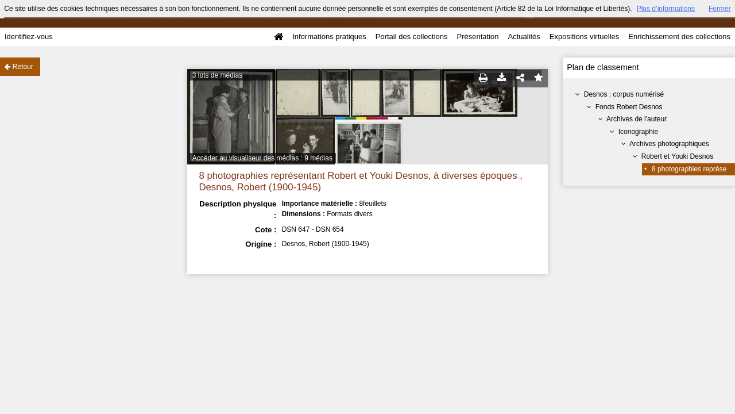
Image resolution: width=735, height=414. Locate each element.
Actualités (524, 36)
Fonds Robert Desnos (629, 107)
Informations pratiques (329, 36)
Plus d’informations (666, 9)
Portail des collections (412, 36)
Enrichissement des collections (679, 36)
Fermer (720, 9)
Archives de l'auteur (636, 119)
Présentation (477, 36)
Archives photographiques (669, 144)
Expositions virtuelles (584, 36)
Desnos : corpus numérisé (624, 94)
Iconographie (638, 132)
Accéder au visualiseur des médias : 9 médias (262, 158)
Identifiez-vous (29, 36)
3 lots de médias (217, 75)
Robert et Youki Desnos (677, 156)
